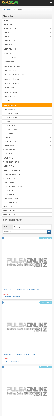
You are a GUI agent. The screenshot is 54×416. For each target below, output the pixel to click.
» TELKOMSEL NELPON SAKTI (12, 66)
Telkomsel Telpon (46, 238)
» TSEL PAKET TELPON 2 (10, 92)
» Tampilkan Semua (9, 105)
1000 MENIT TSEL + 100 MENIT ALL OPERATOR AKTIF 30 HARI (22, 290)
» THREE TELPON (8, 88)
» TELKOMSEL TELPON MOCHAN (13, 75)
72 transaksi (7, 297)
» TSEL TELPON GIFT (9, 96)
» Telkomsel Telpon (9, 70)
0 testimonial (16, 297)
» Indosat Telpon (9, 62)
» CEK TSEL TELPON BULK (11, 57)
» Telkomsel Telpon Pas (11, 79)
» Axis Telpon (7, 53)
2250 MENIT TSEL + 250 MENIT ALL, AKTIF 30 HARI (19, 354)
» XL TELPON (7, 101)
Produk (9, 10)
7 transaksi (6, 361)
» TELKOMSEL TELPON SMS (11, 83)
